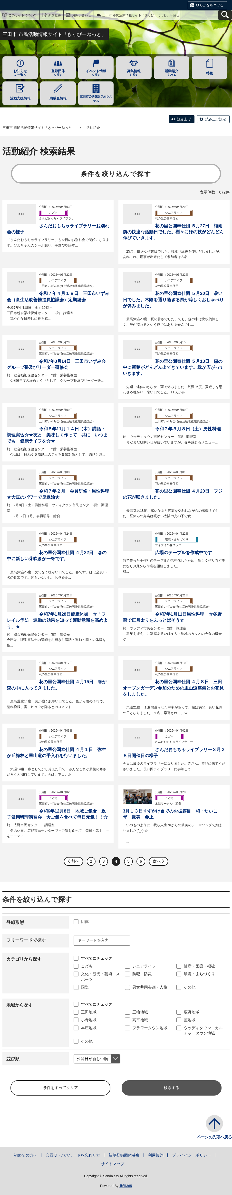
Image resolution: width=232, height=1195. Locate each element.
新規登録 (54, 15)
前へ (75, 861)
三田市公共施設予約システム (96, 99)
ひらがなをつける (209, 5)
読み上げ (184, 119)
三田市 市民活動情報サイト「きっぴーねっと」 (38, 128)
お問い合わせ (81, 15)
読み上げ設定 (215, 119)
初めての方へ (25, 1155)
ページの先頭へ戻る (214, 1137)
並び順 (12, 1058)
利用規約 (156, 1155)
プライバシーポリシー (191, 1155)
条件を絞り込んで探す (116, 173)
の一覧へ (20, 73)
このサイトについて (23, 15)
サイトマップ (112, 1164)
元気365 (125, 1186)
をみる (172, 73)
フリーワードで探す (26, 940)
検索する (171, 1088)
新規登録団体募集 (124, 1155)
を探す (58, 73)
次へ (157, 861)
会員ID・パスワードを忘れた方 (73, 1155)
